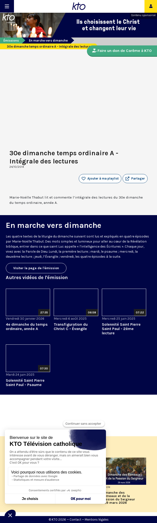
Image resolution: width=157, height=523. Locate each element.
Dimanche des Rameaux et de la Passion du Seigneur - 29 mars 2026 (118, 497)
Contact (75, 519)
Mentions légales (97, 519)
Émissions (11, 40)
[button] (135, 178)
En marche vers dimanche (48, 40)
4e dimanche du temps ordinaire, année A (27, 326)
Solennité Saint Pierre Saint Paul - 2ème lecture (121, 328)
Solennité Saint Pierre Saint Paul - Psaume (25, 382)
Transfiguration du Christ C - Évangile (71, 326)
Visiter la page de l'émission (36, 268)
